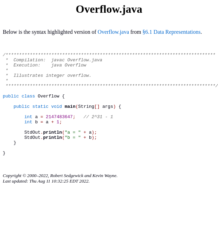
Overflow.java (113, 32)
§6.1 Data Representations (171, 32)
